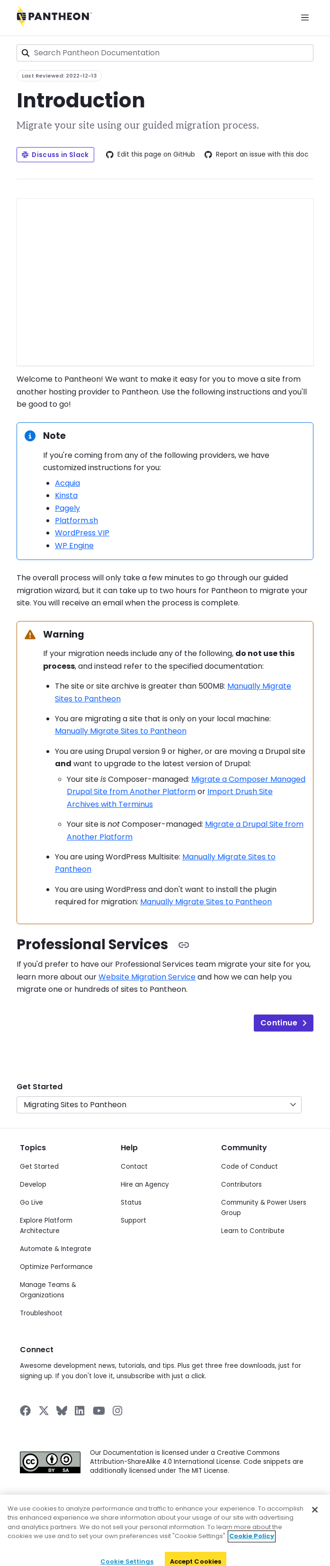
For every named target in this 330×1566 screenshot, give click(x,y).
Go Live (31, 1202)
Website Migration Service (147, 976)
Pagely (67, 508)
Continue (283, 1022)
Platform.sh (76, 520)
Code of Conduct (249, 1166)
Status (131, 1202)
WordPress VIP (82, 532)
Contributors (241, 1184)
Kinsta (66, 495)
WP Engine (74, 545)
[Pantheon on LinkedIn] (80, 1410)
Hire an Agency (145, 1184)
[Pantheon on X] (43, 1410)
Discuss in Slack (55, 154)
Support (133, 1220)
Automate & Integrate (55, 1248)
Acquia (67, 483)
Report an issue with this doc (256, 154)
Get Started (39, 1086)
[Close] (314, 1522)
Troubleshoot (41, 1313)
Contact (134, 1166)
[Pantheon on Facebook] (25, 1410)
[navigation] (165, 1091)
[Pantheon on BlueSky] (61, 1410)
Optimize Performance (56, 1266)
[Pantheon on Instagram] (118, 1410)
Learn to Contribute (253, 1230)
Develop (33, 1184)
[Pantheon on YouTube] (99, 1410)
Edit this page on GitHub (150, 154)
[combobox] (165, 52)
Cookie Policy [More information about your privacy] (251, 1549)
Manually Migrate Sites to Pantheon (121, 731)
